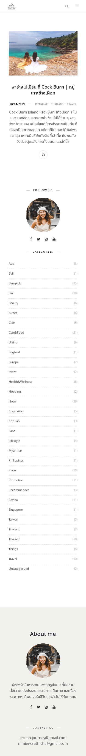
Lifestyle (14, 441)
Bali (11, 274)
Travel (71, 104)
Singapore (16, 510)
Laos (12, 431)
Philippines (16, 461)
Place (12, 470)
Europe (14, 362)
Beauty (13, 303)
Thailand (57, 104)
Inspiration (16, 411)
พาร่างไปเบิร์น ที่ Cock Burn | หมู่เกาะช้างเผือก (43, 90)
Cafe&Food (16, 333)
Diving (13, 342)
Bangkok (15, 283)
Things (13, 549)
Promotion (16, 480)
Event (13, 372)
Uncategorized (19, 569)
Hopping (15, 392)
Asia (11, 264)
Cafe (12, 323)
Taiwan (13, 520)
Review (13, 500)
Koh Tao (14, 421)
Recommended (19, 490)
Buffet (13, 313)
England (14, 352)
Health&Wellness (20, 382)
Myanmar (41, 104)
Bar (11, 293)
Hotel (12, 402)
